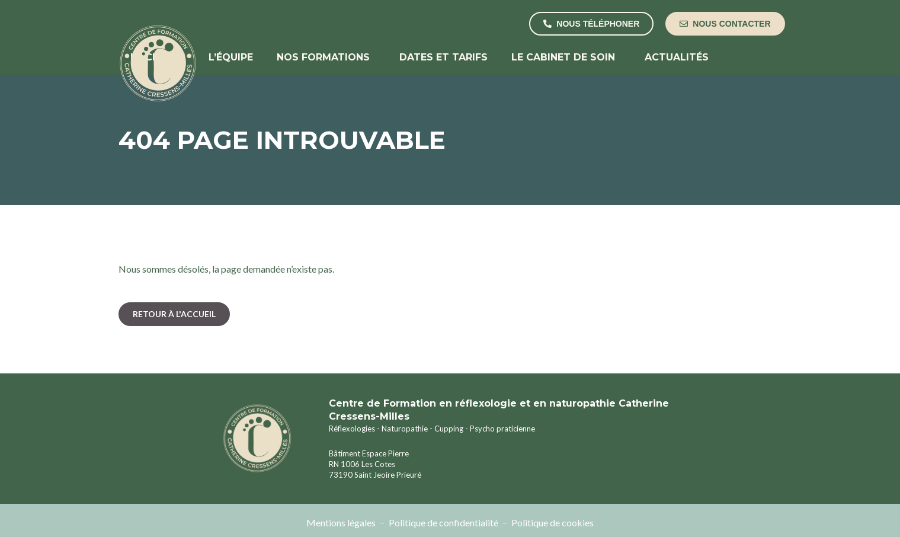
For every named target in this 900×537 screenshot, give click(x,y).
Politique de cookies (552, 522)
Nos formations (326, 57)
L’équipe (231, 57)
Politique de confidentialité (443, 522)
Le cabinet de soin (566, 57)
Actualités (677, 57)
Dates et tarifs (443, 57)
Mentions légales (341, 522)
